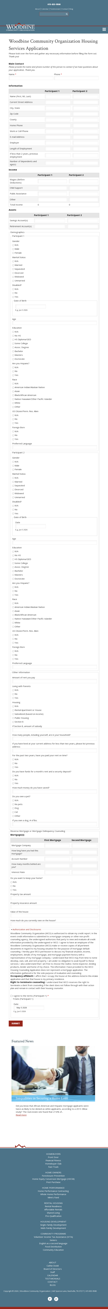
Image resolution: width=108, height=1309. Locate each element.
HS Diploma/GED (23, 339)
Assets (12, 209)
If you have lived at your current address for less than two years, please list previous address (53, 745)
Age (14, 319)
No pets (18, 804)
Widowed (19, 276)
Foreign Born (18, 427)
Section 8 (19, 721)
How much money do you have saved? (31, 787)
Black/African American (25, 395)
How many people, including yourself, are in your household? (41, 734)
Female (18, 252)
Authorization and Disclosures (27, 929)
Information (15, 85)
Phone (58, 74)
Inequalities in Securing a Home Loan (42, 1098)
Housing (16, 702)
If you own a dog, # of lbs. (24, 820)
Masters (19, 355)
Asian (17, 391)
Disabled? (17, 285)
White (17, 402)
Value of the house (19, 911)
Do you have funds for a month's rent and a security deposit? (41, 771)
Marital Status (19, 257)
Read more (21, 1114)
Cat (16, 811)
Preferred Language (22, 443)
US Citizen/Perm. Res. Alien (25, 411)
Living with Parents (21, 686)
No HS (18, 335)
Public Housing (22, 717)
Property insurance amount (23, 903)
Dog (17, 808)
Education (17, 327)
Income (13, 169)
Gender (16, 241)
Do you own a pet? (21, 796)
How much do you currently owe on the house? (33, 920)
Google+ (56, 1299)
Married (18, 265)
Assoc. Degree (22, 347)
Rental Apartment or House (28, 710)
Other (17, 406)
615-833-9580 (54, 4)
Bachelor (19, 351)
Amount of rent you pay (23, 677)
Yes (16, 296)
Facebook (50, 1299)
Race (14, 379)
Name (12, 74)
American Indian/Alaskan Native (30, 387)
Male (17, 248)
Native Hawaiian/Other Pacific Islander (33, 399)
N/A (16, 244)
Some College (21, 343)
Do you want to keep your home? (26, 878)
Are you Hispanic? (20, 363)
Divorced (19, 272)
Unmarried (20, 280)
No (16, 292)
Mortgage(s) (17, 834)
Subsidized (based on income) (29, 714)
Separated (20, 268)
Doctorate (20, 358)
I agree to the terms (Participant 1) (31, 995)
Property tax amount (20, 894)
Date (17, 522)
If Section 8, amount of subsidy (27, 726)
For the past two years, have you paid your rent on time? (40, 755)
